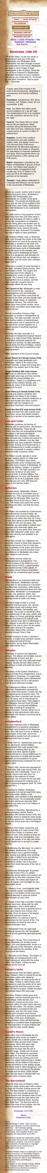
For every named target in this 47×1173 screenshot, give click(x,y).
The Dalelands (20, 23)
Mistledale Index (21, 27)
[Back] (23, 1116)
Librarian (33, 1124)
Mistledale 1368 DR (22, 33)
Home (16, 19)
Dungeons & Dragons (13, 1130)
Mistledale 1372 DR (22, 37)
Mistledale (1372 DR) (23, 1111)
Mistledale (31, 42)
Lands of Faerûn (30, 19)
